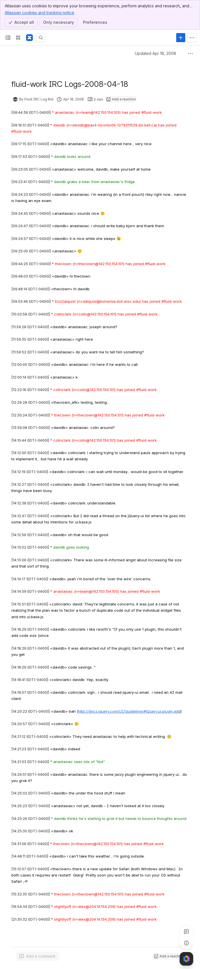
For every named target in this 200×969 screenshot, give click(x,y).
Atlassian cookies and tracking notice (39, 12)
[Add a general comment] (37, 956)
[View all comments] (186, 931)
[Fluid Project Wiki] (29, 37)
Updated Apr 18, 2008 (155, 53)
